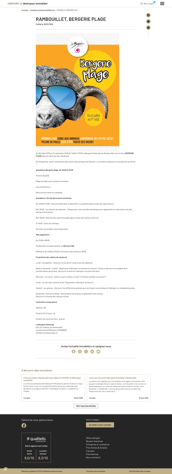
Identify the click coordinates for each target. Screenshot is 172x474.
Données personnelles (95, 471)
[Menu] (162, 3)
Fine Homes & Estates (96, 447)
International (92, 454)
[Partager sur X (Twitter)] (148, 21)
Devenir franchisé (94, 441)
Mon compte (147, 3)
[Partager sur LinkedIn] (148, 28)
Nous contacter (93, 457)
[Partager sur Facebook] (148, 15)
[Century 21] (28, 3)
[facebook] (24, 425)
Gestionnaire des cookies (139, 471)
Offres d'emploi (93, 438)
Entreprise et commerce (97, 444)
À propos (90, 451)
